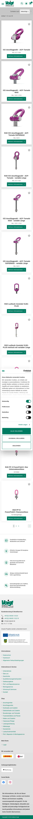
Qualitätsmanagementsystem (12, 679)
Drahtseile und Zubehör (10, 708)
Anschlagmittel (7, 703)
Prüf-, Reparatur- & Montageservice (13, 734)
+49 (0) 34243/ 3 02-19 (11, 618)
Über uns (5, 673)
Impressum (6, 658)
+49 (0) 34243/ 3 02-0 (11, 616)
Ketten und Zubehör (9, 718)
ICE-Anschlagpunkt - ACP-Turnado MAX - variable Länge (16, 219)
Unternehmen (7, 671)
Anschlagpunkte (8, 705)
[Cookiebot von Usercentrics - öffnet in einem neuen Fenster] (23, 371)
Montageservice (8, 687)
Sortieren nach (14, 11)
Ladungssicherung (9, 724)
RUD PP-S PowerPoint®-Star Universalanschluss (16, 468)
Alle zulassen (16, 431)
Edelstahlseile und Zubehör (11, 710)
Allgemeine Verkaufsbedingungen (13, 660)
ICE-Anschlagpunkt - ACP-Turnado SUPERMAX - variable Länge (16, 262)
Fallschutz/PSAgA (8, 721)
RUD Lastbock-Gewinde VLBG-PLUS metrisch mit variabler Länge (16, 346)
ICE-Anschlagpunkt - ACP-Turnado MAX (16, 91)
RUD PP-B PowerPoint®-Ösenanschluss (16, 511)
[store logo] (9, 3)
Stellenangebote (8, 681)
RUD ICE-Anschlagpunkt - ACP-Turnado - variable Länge (16, 177)
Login (5, 745)
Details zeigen (22, 424)
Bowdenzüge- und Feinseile (11, 713)
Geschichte (6, 676)
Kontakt (5, 692)
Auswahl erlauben (16, 438)
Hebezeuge (6, 726)
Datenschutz (7, 655)
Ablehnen (16, 445)
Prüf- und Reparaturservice (11, 684)
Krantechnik (6, 729)
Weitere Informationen (15, 56)
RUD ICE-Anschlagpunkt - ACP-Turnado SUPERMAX (16, 134)
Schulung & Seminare (9, 689)
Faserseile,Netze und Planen (11, 716)
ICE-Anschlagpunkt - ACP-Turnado (16, 50)
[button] (29, 24)
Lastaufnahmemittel (9, 731)
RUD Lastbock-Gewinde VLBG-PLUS (16, 305)
